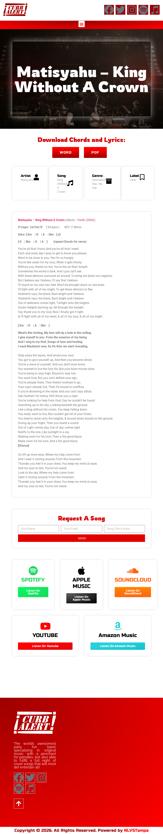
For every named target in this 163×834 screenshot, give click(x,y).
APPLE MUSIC (81, 583)
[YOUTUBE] (45, 626)
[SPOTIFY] (33, 570)
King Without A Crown (50, 220)
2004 (90, 220)
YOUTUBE (45, 635)
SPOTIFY (33, 580)
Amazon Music (118, 635)
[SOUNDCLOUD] (133, 570)
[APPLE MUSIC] (81, 570)
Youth (81, 220)
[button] (82, 24)
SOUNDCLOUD (133, 580)
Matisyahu (25, 220)
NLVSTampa (136, 830)
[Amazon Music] (118, 626)
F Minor (76, 227)
